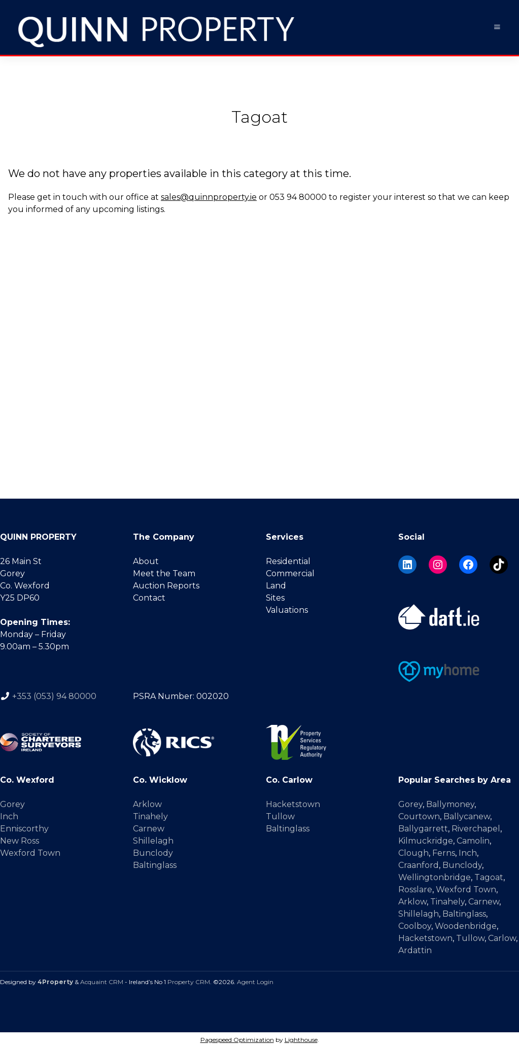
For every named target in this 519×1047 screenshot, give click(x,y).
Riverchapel (476, 828)
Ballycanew (466, 816)
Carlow (502, 938)
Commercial (290, 573)
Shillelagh (153, 840)
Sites (275, 597)
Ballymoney (450, 804)
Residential (288, 561)
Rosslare (415, 889)
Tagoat (488, 877)
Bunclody (153, 852)
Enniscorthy (24, 828)
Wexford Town (30, 852)
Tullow (280, 816)
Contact (149, 597)
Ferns (443, 852)
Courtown (419, 816)
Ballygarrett (423, 828)
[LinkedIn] (407, 564)
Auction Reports (166, 585)
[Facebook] (468, 564)
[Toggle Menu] (497, 27)
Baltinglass (155, 864)
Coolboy (414, 925)
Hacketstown (293, 804)
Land (276, 585)
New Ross (19, 840)
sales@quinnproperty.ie (209, 196)
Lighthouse (301, 1039)
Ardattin (415, 950)
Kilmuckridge (425, 840)
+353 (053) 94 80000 (54, 696)
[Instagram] (438, 564)
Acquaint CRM (101, 981)
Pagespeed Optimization (237, 1039)
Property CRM (188, 981)
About (146, 561)
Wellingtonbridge (434, 877)
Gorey (12, 804)
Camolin (473, 840)
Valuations (287, 609)
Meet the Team (164, 573)
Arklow (147, 804)
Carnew (148, 828)
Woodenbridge (466, 925)
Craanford (418, 864)
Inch (9, 816)
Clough (413, 852)
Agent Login (255, 981)
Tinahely (150, 816)
